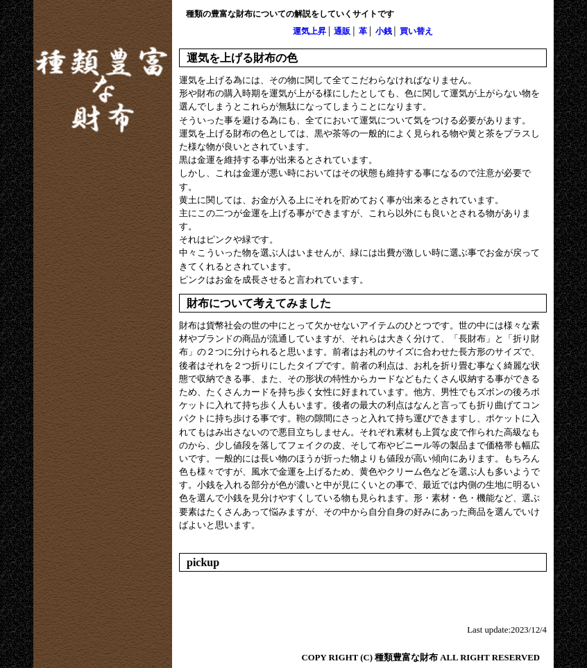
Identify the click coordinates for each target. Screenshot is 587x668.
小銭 (383, 31)
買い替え (416, 31)
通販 (342, 31)
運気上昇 (309, 31)
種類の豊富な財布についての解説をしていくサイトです (290, 14)
